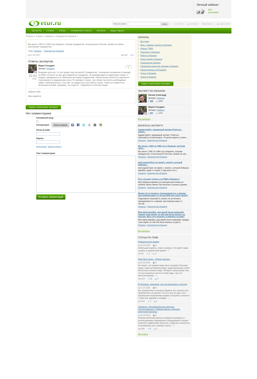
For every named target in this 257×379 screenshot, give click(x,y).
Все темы (144, 41)
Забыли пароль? (55, 147)
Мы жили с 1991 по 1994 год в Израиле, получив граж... (161, 147)
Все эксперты (144, 119)
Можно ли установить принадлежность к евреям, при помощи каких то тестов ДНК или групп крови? (163, 194)
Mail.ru (95, 125)
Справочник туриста (81, 31)
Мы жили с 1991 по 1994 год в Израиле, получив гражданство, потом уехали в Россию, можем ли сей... (163, 152)
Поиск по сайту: (120, 24)
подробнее (168, 250)
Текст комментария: (46, 153)
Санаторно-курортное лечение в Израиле (159, 66)
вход (210, 9)
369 (151, 101)
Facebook (78, 125)
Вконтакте (72, 125)
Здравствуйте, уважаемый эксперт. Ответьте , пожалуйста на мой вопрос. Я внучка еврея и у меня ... (163, 136)
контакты (194, 24)
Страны (50, 31)
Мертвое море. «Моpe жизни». (154, 259)
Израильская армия (148, 241)
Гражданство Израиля (66, 36)
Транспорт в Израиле (150, 52)
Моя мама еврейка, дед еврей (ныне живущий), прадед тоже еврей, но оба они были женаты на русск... (163, 221)
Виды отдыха (117, 31)
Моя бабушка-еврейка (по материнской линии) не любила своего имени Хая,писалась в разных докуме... (163, 183)
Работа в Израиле (148, 55)
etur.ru (180, 24)
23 (151, 279)
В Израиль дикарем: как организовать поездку (162, 284)
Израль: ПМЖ (146, 48)
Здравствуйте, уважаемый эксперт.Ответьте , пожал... (160, 131)
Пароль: (40, 138)
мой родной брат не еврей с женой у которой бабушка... (160, 163)
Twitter (83, 125)
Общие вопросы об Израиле (153, 70)
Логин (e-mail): (43, 130)
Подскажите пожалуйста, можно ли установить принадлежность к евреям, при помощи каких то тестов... (160, 201)
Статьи (62, 31)
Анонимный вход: (45, 118)
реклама (208, 24)
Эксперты (37, 31)
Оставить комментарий (51, 197)
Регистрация (41, 147)
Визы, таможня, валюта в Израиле (156, 45)
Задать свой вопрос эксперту (43, 107)
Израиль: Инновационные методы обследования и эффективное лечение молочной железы (159, 309)
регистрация (213, 12)
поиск (164, 24)
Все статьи (143, 334)
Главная (29, 36)
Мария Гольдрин (46, 66)
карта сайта (225, 24)
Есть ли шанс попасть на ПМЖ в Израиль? (159, 179)
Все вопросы (144, 231)
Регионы (101, 31)
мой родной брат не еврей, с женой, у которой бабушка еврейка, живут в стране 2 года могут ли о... (163, 169)
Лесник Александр (157, 95)
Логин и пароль (60, 125)
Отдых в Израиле (148, 73)
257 (151, 113)
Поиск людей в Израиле (151, 59)
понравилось (125, 67)
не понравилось (131, 67)
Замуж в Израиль (148, 77)
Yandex (89, 125)
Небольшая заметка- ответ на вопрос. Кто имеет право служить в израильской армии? (163, 249)
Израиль (49, 36)
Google (100, 125)
